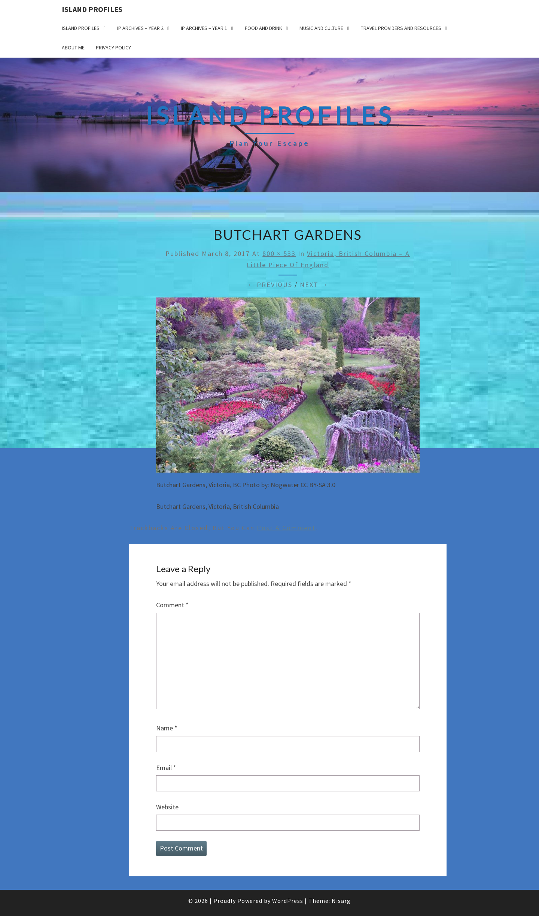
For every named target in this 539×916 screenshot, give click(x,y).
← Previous (269, 284)
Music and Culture (321, 28)
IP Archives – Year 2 (140, 28)
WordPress (287, 900)
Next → (314, 284)
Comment (172, 605)
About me (73, 47)
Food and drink (263, 28)
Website (167, 807)
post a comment (286, 527)
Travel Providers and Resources (401, 28)
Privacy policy (113, 47)
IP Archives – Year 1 (204, 28)
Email (166, 767)
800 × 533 (279, 253)
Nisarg (341, 900)
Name (166, 728)
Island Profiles (92, 9)
